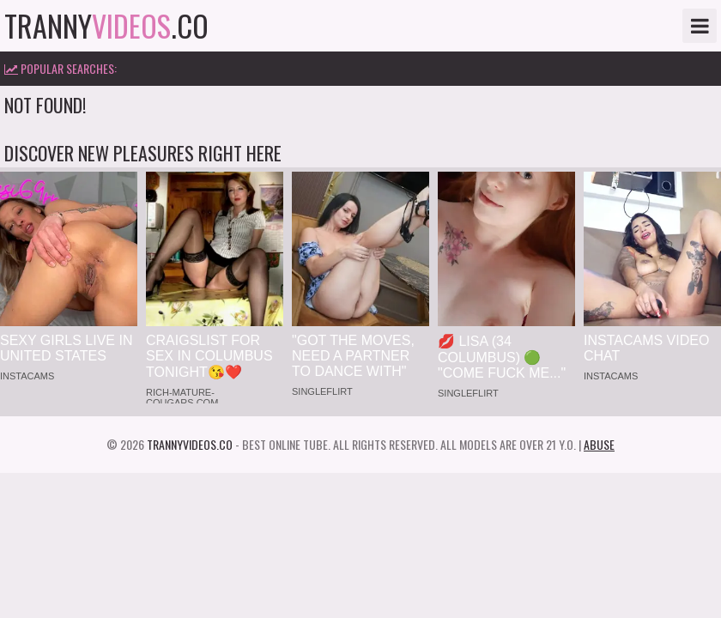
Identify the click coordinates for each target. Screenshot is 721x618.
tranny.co (106, 26)
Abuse (599, 444)
